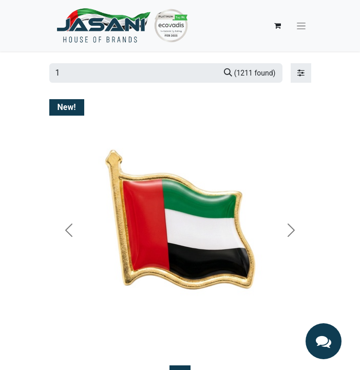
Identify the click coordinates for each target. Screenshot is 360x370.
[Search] (249, 73)
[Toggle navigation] (301, 25)
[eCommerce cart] (278, 25)
